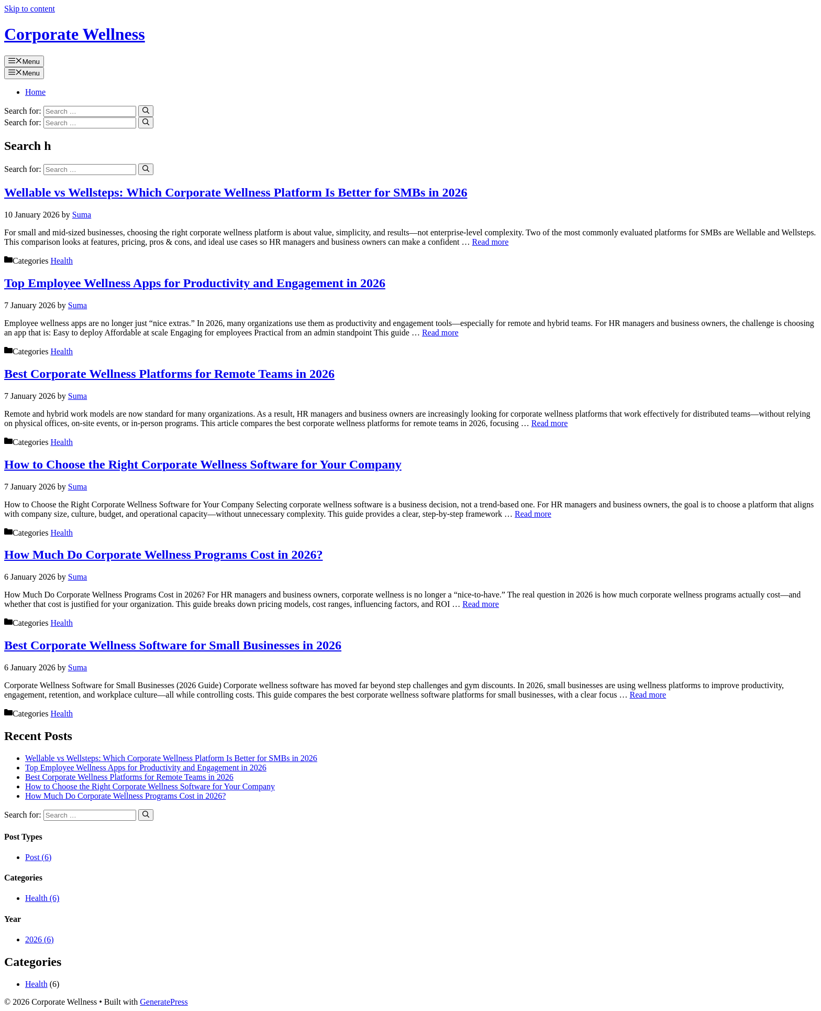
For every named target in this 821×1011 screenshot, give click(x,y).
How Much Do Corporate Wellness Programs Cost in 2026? (163, 554)
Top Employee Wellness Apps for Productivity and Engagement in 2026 (194, 283)
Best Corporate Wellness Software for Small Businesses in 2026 (172, 645)
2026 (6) (39, 939)
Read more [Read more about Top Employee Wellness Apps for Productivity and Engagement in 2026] (440, 332)
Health (61, 260)
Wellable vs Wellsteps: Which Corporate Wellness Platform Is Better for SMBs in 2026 (235, 192)
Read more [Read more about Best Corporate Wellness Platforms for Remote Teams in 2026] (549, 423)
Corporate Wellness (74, 34)
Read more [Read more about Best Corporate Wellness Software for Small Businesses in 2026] (647, 694)
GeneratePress (164, 1001)
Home (35, 92)
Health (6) (42, 898)
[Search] (145, 111)
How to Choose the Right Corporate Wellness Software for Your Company (203, 464)
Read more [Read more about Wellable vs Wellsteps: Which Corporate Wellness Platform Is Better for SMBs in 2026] (490, 241)
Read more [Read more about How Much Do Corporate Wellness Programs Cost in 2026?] (480, 604)
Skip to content (29, 8)
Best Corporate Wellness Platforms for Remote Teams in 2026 (169, 374)
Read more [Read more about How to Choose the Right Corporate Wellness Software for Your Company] (533, 513)
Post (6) (38, 857)
